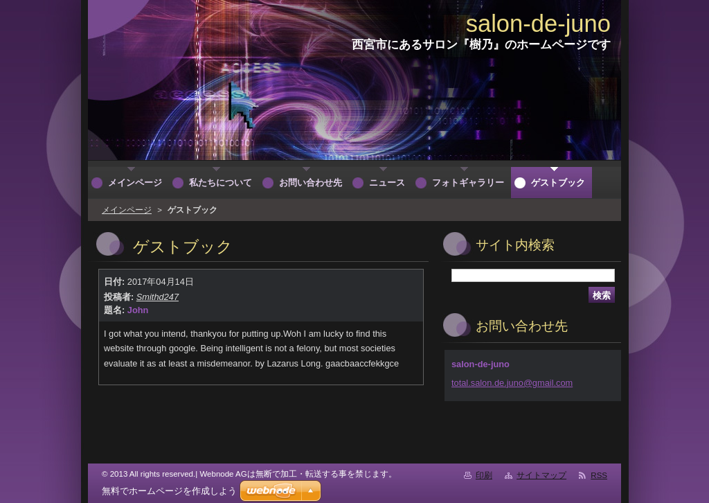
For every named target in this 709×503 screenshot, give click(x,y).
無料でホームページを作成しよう (169, 491)
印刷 (484, 475)
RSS (599, 475)
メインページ (127, 210)
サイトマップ (541, 475)
